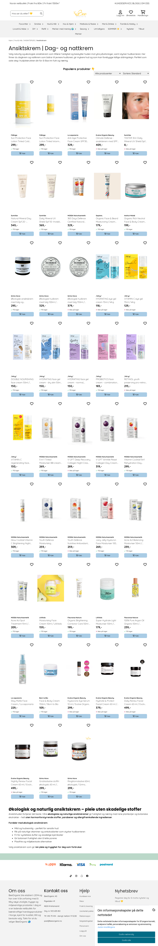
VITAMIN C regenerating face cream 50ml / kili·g (20, 461)
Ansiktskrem (41, 40)
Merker (78, 34)
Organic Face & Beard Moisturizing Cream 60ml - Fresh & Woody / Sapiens (107, 220)
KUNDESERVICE (123, 3)
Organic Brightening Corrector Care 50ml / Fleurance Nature (79, 622)
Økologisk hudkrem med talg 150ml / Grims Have (77, 300)
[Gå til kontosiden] (120, 13)
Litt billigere (99, 29)
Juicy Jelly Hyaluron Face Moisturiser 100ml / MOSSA (107, 542)
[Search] (41, 13)
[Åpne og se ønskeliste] (131, 13)
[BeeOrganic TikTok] (71, 876)
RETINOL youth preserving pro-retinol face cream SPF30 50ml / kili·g (135, 381)
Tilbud (141, 29)
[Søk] (26, 13)
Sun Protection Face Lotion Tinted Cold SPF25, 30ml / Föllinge (22, 140)
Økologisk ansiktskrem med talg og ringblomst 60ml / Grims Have (22, 300)
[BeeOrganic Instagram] (76, 876)
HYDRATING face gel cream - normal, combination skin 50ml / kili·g (79, 381)
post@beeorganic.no (53, 921)
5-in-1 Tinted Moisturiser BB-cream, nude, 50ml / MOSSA (50, 461)
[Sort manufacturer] (107, 73)
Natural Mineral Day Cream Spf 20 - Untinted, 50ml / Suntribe (21, 220)
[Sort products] (135, 73)
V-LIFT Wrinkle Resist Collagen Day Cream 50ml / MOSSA (106, 461)
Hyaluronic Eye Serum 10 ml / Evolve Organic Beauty (79, 702)
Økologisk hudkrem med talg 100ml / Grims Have (49, 300)
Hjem (11, 40)
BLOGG (136, 3)
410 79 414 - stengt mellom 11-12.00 (62, 916)
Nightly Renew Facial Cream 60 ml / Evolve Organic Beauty (22, 783)
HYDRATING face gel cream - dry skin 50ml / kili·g (50, 381)
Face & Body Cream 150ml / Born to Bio (49, 702)
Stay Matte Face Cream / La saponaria (22, 702)
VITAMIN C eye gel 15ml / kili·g (133, 300)
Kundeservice (85, 896)
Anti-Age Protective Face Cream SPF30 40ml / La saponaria (78, 140)
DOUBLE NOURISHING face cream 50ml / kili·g (22, 381)
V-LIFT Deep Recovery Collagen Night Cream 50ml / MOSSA (79, 461)
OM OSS (145, 3)
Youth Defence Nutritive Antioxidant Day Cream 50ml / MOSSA (78, 542)
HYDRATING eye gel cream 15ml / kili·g (106, 300)
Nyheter (130, 29)
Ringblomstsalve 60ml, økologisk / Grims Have (79, 783)
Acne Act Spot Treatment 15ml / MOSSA (19, 622)
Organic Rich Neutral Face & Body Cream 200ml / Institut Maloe (135, 220)
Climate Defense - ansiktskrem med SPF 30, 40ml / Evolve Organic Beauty (106, 140)
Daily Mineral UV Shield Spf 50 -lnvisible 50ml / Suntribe (50, 220)
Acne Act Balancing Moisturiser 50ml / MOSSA (133, 542)
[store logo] (80, 13)
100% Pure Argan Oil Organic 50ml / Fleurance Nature (134, 622)
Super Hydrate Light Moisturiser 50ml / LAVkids (106, 622)
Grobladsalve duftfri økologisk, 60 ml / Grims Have (49, 783)
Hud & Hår (18, 40)
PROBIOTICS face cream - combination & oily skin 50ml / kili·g (106, 381)
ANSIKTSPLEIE (29, 40)
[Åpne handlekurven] (143, 13)
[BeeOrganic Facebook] (87, 876)
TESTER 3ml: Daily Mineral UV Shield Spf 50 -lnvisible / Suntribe (135, 140)
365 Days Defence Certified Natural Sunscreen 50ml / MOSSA (77, 220)
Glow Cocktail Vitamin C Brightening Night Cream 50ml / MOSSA (22, 542)
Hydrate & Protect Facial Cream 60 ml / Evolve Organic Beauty (107, 702)
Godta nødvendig (126, 934)
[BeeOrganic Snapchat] (82, 876)
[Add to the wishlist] (31, 82)
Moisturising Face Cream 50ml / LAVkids (50, 622)
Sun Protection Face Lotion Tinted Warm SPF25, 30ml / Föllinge (50, 140)
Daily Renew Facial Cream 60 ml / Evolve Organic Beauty (135, 702)
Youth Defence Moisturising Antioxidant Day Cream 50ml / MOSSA (50, 542)
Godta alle (126, 940)
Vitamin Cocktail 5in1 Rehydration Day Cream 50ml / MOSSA (135, 461)
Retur (82, 901)
